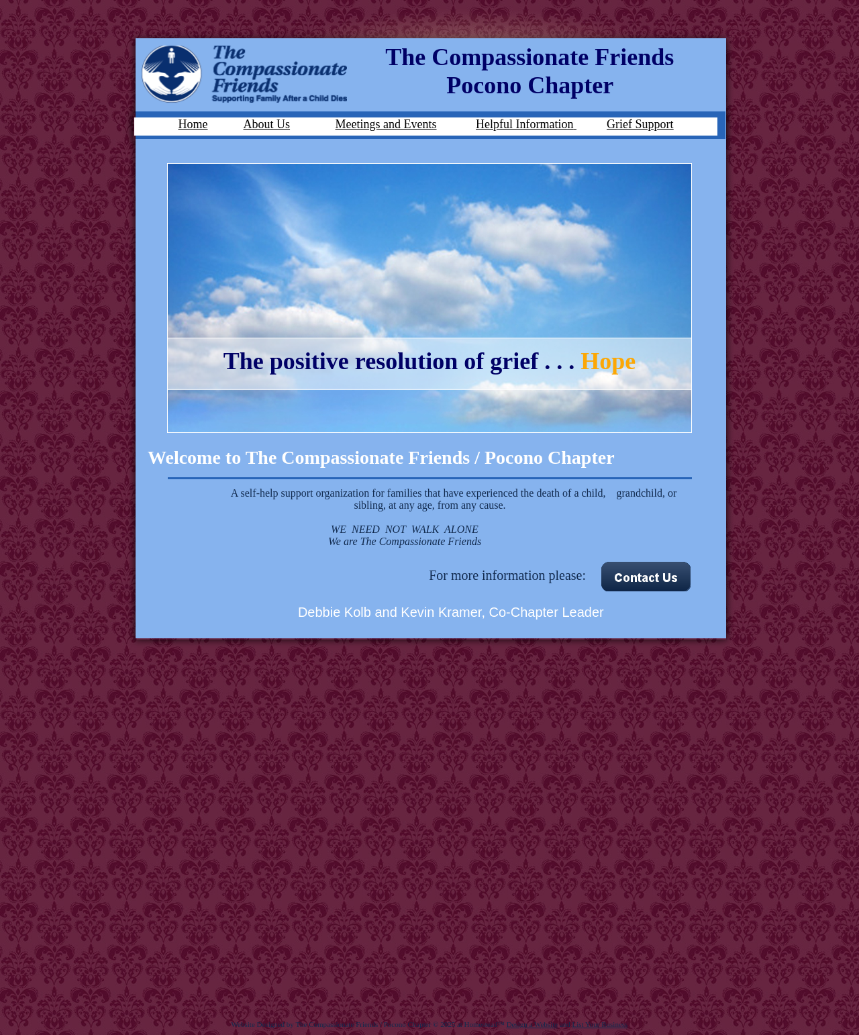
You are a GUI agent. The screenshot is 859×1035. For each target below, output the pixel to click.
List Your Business (600, 1024)
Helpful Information (524, 124)
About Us (267, 124)
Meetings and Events (386, 124)
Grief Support (640, 124)
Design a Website (532, 1024)
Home (193, 124)
